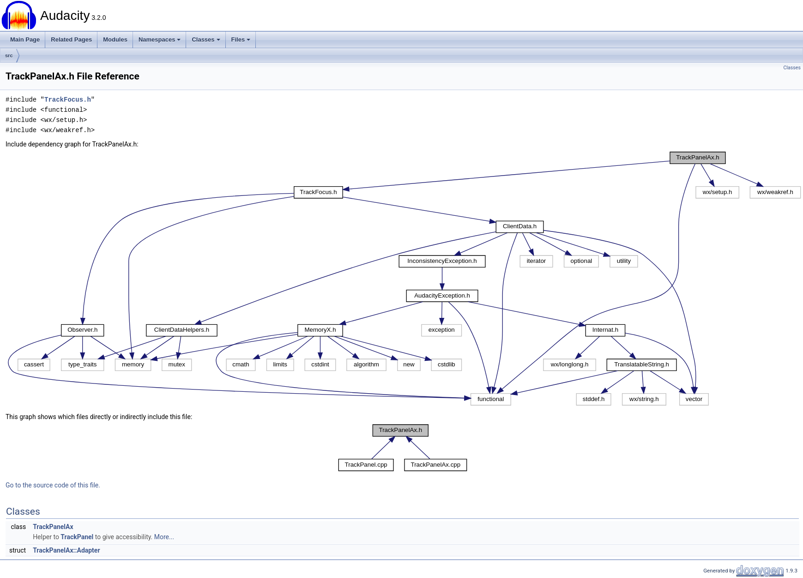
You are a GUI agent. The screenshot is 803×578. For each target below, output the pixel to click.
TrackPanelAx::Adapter (66, 550)
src (9, 55)
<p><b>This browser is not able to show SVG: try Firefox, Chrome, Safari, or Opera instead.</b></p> (404, 278)
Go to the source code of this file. (53, 485)
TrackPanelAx (53, 526)
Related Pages (71, 39)
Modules (115, 39)
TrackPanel (76, 537)
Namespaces (160, 39)
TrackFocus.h (67, 99)
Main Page (25, 39)
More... (164, 537)
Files (241, 39)
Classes (206, 39)
